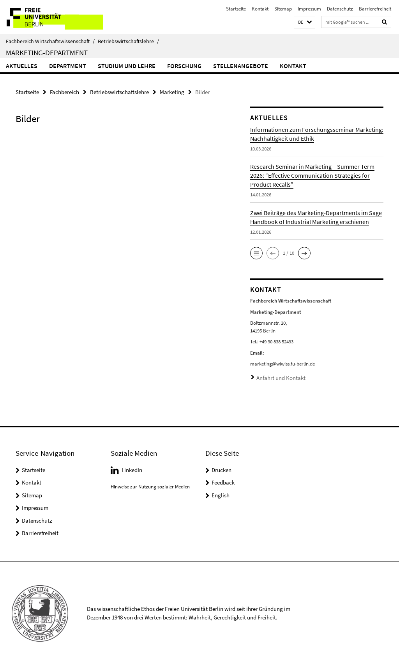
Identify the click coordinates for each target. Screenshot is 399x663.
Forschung (184, 66)
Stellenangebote (240, 66)
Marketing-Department (47, 52)
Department (67, 66)
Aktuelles (21, 66)
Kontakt (260, 8)
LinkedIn (132, 468)
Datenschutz (340, 8)
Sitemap (283, 8)
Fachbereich (64, 91)
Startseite (236, 8)
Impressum (309, 8)
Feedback (223, 480)
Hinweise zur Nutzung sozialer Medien (150, 484)
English (221, 493)
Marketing (172, 91)
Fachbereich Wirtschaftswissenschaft (50, 41)
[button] (304, 22)
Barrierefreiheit (375, 8)
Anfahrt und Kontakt (278, 376)
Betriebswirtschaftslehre (128, 41)
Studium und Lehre (126, 66)
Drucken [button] (221, 468)
